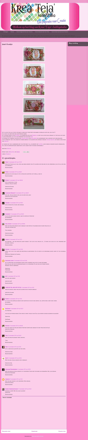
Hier (32, 136)
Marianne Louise (9, 260)
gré (6, 276)
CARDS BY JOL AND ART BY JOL (13, 287)
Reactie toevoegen (7, 397)
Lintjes (40, 144)
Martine (9, 148)
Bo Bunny (17, 135)
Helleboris (34, 138)
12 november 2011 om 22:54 (15, 358)
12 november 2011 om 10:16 (16, 249)
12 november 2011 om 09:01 (16, 202)
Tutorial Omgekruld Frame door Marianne (24, 32)
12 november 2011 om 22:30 (14, 346)
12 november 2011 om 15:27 (16, 308)
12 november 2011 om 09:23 (17, 214)
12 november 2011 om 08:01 (15, 172)
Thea (6, 335)
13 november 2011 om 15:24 (25, 389)
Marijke (7, 249)
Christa (7, 239)
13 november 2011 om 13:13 (16, 379)
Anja (6, 346)
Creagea (7, 202)
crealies (6, 141)
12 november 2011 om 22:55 (24, 369)
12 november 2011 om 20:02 (14, 335)
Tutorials (12, 32)
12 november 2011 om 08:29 (22, 193)
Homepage (34, 431)
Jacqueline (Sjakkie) (10, 193)
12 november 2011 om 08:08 (16, 180)
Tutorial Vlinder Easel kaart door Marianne (60, 32)
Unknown (7, 379)
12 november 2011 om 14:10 (15, 298)
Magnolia (8, 154)
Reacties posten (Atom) (37, 436)
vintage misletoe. (50, 139)
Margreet (7, 214)
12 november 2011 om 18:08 (16, 325)
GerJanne (7, 308)
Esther (7, 180)
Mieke (6, 162)
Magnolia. (34, 135)
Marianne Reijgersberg (11, 369)
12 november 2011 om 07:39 (15, 162)
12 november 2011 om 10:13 (15, 239)
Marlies (7, 325)
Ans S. (6, 358)
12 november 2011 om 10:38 (20, 260)
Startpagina (5, 32)
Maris (6, 172)
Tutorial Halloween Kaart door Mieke (42, 32)
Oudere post (62, 431)
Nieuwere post (6, 431)
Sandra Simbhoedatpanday (11, 389)
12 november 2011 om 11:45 (13, 276)
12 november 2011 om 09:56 (18, 223)
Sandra (7, 298)
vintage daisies (24, 138)
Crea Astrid (8, 223)
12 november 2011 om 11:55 (28, 287)
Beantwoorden (8, 167)
